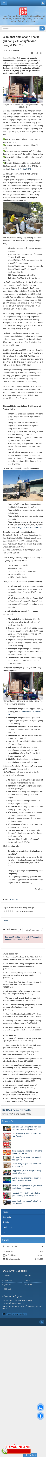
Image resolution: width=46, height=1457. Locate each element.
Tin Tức (28, 1276)
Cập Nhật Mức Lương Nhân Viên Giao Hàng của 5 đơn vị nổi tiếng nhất (26, 1128)
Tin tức (6, 1212)
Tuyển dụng (8, 1227)
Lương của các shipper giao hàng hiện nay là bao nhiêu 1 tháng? (26, 1179)
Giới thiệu (7, 1276)
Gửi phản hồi (30, 1455)
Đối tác (6, 1222)
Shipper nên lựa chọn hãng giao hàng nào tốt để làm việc (26, 1172)
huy (42, 889)
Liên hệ (27, 1280)
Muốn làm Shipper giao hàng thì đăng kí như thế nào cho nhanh (27, 1187)
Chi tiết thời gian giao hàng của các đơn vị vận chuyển (27, 1165)
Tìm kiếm (28, 1285)
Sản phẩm (7, 1217)
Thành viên (8, 1280)
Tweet (6, 920)
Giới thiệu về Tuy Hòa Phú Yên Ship (16, 1110)
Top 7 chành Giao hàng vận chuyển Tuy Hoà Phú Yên (27, 1202)
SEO (5, 1232)
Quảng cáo (7, 1285)
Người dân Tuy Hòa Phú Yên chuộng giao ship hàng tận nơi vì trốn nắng (26, 1194)
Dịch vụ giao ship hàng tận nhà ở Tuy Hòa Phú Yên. (26, 1134)
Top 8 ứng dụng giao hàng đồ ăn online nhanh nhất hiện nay (27, 1152)
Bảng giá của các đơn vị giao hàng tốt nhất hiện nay (26, 1158)
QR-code (7, 1314)
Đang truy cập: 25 (19, 1314)
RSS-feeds (7, 1289)
